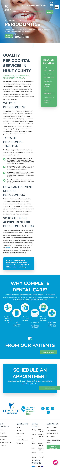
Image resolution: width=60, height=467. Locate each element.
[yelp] (48, 412)
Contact (7, 247)
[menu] (57, 7)
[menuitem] (16, 11)
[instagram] (47, 409)
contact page (22, 267)
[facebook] (43, 409)
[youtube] (52, 409)
